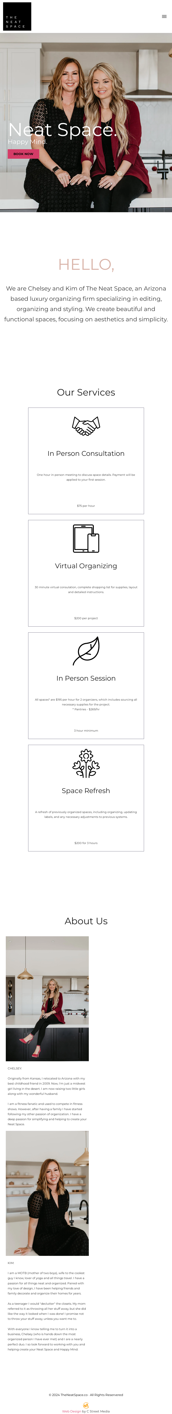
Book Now (23, 154)
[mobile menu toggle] (164, 16)
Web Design (71, 1411)
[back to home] (17, 16)
